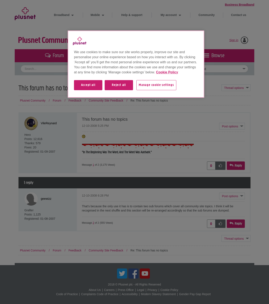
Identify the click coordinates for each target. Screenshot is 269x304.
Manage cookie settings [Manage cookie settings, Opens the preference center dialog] (156, 85)
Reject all (119, 85)
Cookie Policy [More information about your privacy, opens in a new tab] (167, 72)
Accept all (88, 85)
